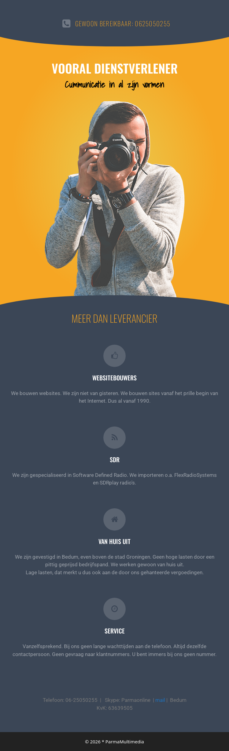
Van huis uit (114, 541)
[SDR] (114, 437)
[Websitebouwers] (114, 356)
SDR (115, 459)
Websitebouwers (114, 377)
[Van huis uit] (114, 519)
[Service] (114, 609)
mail (160, 700)
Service (115, 630)
